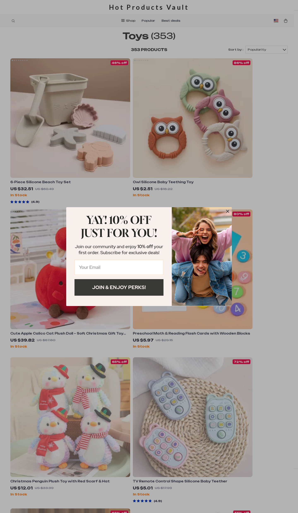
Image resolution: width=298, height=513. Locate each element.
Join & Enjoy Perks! (119, 287)
